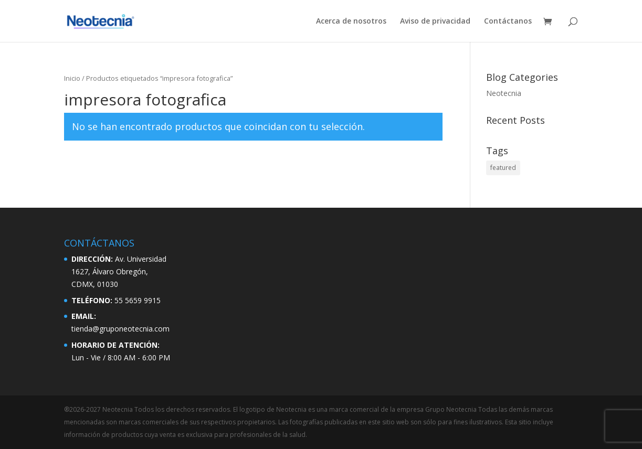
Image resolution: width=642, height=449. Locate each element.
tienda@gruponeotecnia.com (120, 329)
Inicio (72, 78)
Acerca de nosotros (351, 21)
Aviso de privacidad (435, 21)
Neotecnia (503, 93)
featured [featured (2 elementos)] (503, 167)
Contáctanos (508, 21)
